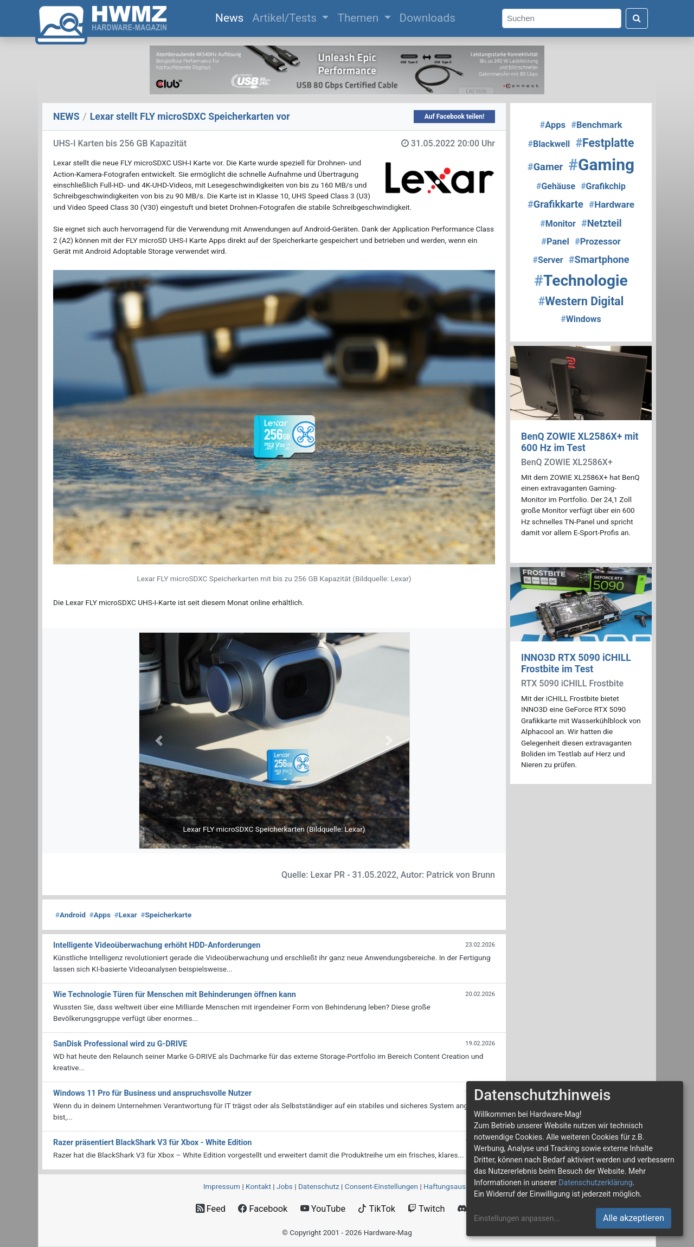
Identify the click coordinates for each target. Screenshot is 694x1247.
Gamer (545, 166)
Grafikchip (603, 186)
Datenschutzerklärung (595, 1182)
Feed (211, 1209)
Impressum (221, 1186)
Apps (100, 914)
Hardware (611, 204)
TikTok (376, 1209)
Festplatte (604, 143)
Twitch (426, 1209)
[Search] (561, 19)
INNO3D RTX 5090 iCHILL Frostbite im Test (576, 663)
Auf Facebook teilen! (455, 116)
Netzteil (601, 223)
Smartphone (599, 259)
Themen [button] (359, 17)
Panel (555, 241)
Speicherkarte (165, 914)
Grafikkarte (555, 204)
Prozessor (598, 241)
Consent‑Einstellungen (381, 1186)
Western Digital (581, 301)
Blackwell (549, 144)
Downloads (427, 17)
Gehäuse (555, 186)
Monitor (557, 223)
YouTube (322, 1209)
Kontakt (258, 1186)
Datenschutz (318, 1186)
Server (547, 260)
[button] (159, 740)
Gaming (601, 164)
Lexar (125, 914)
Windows (581, 319)
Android (70, 914)
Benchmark (596, 125)
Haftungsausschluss (457, 1186)
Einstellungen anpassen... (517, 1218)
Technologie (580, 281)
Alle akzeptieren (633, 1218)
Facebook (262, 1209)
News (231, 16)
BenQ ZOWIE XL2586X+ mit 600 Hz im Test (580, 442)
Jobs (285, 1186)
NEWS (66, 116)
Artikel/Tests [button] (285, 17)
